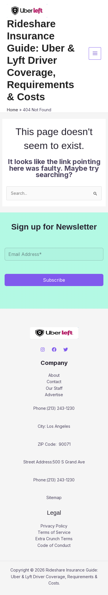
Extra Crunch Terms (54, 538)
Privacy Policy (54, 525)
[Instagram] (42, 349)
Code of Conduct (54, 545)
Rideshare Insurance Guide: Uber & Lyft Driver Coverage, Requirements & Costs (41, 60)
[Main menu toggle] (95, 53)
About (54, 375)
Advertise (54, 394)
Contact (54, 381)
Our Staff (54, 388)
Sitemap (54, 497)
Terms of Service (54, 532)
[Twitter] (65, 349)
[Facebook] (54, 349)
